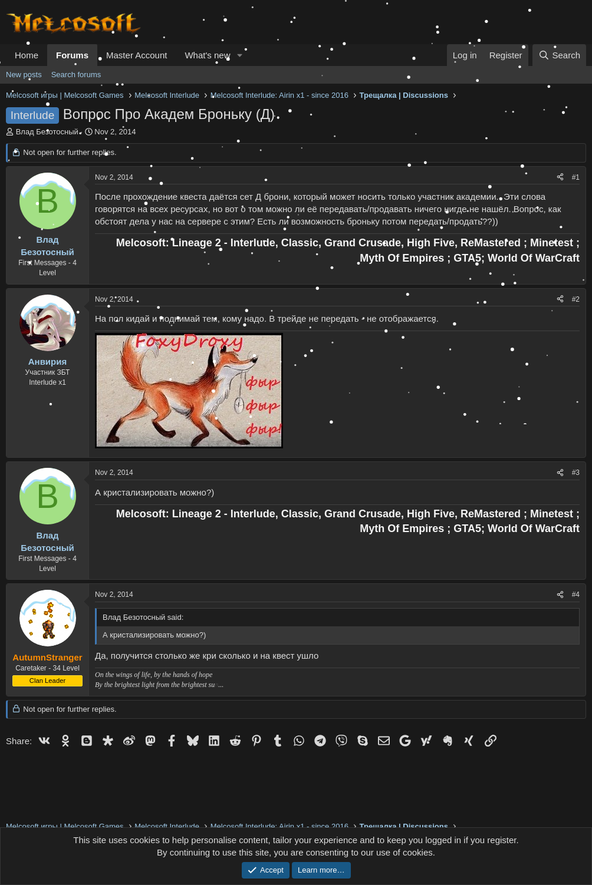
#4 (576, 594)
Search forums (76, 74)
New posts (24, 74)
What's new (207, 55)
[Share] (560, 177)
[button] (239, 55)
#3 (576, 472)
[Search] (559, 55)
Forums (72, 55)
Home (26, 55)
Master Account (136, 55)
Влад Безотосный (47, 131)
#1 (576, 177)
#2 (576, 299)
